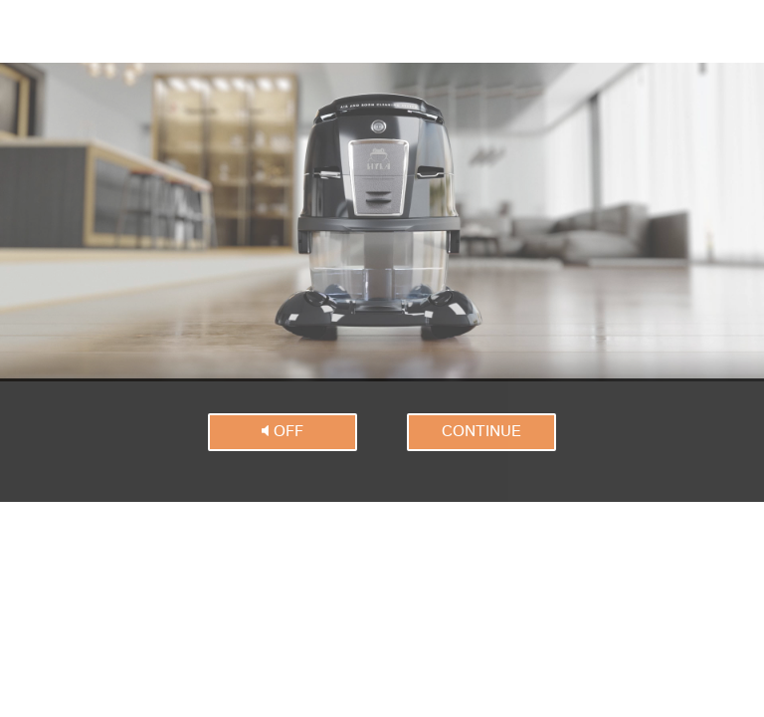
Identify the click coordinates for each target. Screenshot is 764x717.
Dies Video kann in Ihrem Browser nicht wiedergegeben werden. (382, 222)
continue (481, 431)
